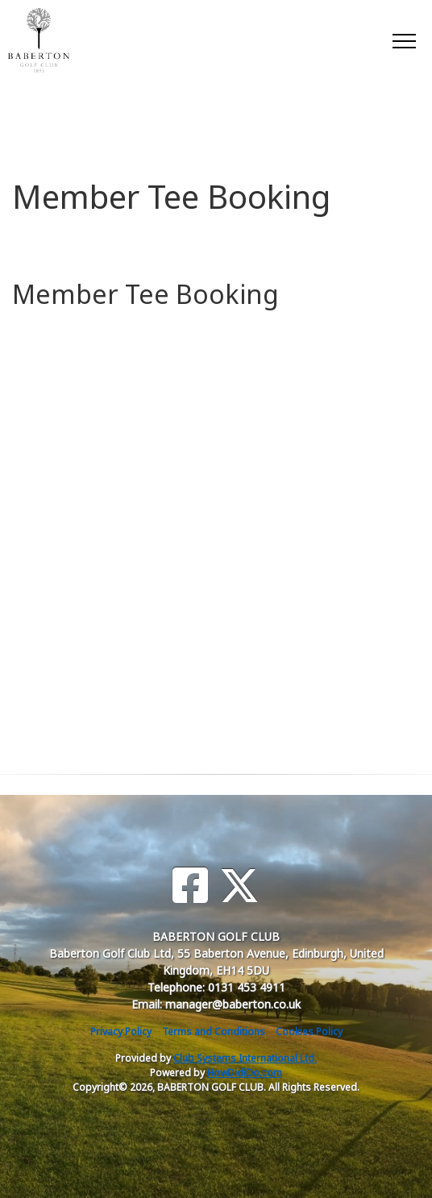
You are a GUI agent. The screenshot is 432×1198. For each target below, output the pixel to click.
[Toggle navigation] (403, 40)
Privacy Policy (121, 1031)
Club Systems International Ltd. (245, 1058)
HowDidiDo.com (244, 1072)
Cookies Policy (309, 1031)
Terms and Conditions (213, 1031)
